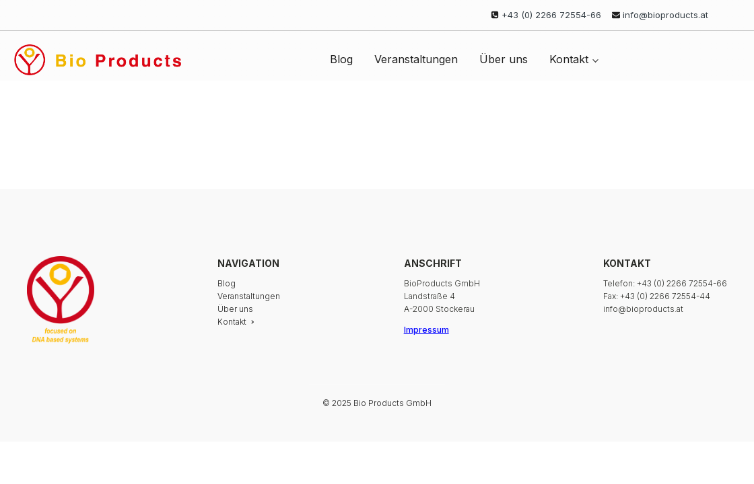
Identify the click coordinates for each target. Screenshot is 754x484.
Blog (341, 59)
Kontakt (568, 59)
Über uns (503, 59)
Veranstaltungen (416, 59)
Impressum (426, 330)
